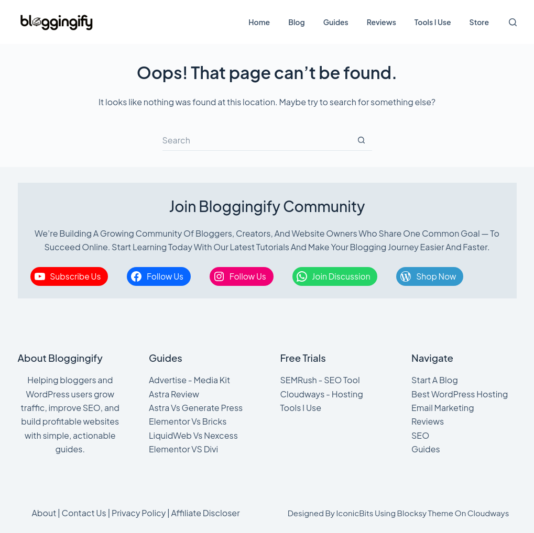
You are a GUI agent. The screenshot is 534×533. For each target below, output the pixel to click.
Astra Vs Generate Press (196, 407)
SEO (420, 435)
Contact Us (84, 512)
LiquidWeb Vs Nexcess (193, 435)
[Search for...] (256, 140)
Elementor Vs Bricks (188, 421)
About (43, 512)
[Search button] (361, 140)
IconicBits (354, 513)
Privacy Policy (139, 512)
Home (259, 22)
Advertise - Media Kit (189, 379)
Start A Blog (434, 379)
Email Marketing (442, 407)
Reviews (381, 22)
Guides (335, 22)
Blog (296, 22)
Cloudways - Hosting (321, 393)
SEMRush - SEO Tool (320, 379)
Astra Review (174, 393)
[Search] (513, 22)
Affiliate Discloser (205, 512)
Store (479, 22)
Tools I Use (433, 22)
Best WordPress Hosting (459, 393)
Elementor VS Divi (183, 448)
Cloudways (488, 513)
